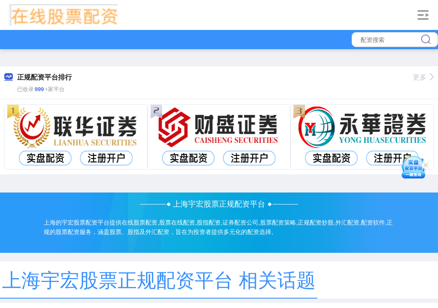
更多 (423, 77)
